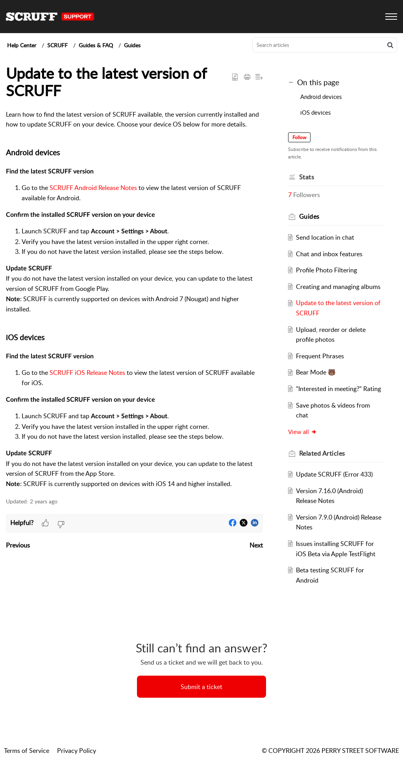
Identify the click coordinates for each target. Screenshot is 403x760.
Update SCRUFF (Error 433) (334, 474)
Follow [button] (299, 137)
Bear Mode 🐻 (316, 372)
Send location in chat (325, 237)
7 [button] (290, 194)
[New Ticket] (201, 686)
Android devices (321, 97)
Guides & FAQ (96, 45)
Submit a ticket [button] (201, 686)
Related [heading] (322, 453)
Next (256, 545)
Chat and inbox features (329, 254)
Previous (18, 545)
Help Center (21, 45)
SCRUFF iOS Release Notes (87, 372)
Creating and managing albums (338, 286)
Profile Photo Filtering (326, 270)
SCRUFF (57, 45)
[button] (390, 45)
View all (302, 432)
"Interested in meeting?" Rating (338, 388)
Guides (132, 45)
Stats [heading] (306, 177)
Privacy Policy (76, 750)
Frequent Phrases (320, 356)
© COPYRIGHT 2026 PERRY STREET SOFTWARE (330, 750)
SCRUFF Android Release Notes (93, 187)
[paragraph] (134, 300)
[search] (324, 44)
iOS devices (316, 112)
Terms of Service (26, 750)
